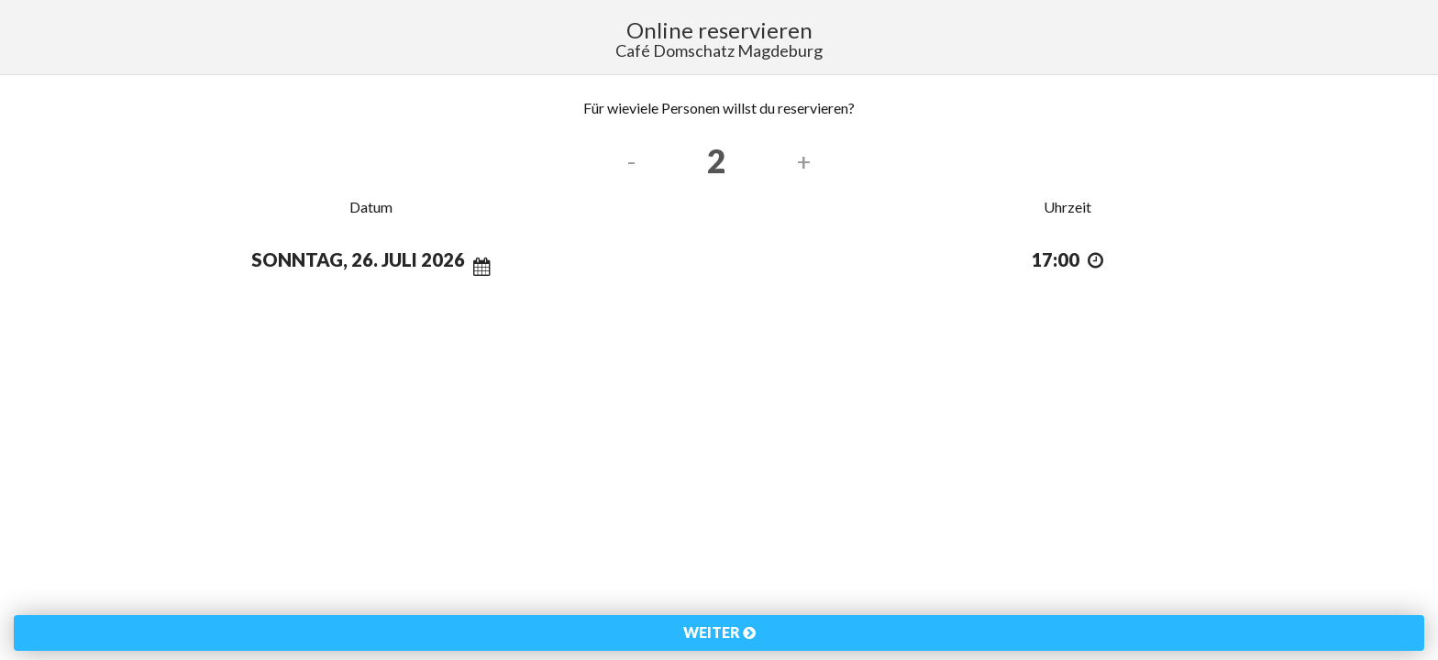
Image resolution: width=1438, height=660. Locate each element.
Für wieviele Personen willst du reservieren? (719, 107)
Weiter (719, 632)
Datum (371, 206)
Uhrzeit (1067, 206)
